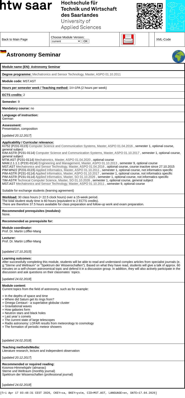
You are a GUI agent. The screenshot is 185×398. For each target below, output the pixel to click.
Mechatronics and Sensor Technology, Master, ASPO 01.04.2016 (60, 166)
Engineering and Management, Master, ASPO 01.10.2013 (78, 163)
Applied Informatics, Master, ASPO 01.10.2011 (68, 170)
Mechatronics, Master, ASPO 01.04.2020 (63, 159)
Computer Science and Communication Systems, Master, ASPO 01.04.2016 (81, 146)
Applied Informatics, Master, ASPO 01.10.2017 (67, 173)
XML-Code (163, 39)
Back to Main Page (15, 39)
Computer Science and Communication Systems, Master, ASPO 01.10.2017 (87, 153)
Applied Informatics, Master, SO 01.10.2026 (65, 177)
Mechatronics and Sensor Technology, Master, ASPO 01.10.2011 (76, 74)
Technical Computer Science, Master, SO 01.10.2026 (54, 180)
